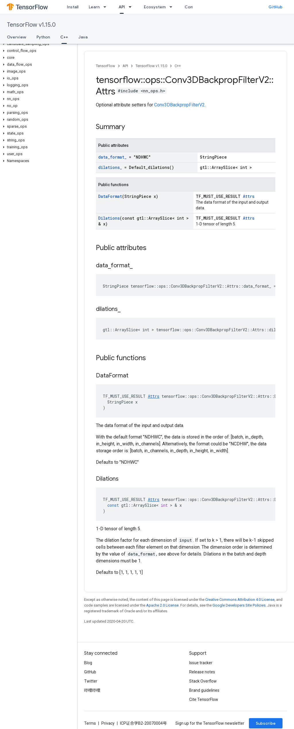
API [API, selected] (122, 6)
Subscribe (266, 723)
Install (72, 6)
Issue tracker (200, 662)
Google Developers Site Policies (239, 605)
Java (83, 37)
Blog (88, 662)
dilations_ (110, 167)
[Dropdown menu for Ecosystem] (172, 7)
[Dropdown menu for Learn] (106, 7)
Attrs (248, 196)
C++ (178, 66)
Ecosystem (155, 6)
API (125, 66)
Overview (16, 37)
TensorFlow (105, 66)
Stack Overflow (203, 681)
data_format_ (112, 157)
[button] (37, 43)
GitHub (275, 6)
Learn (94, 6)
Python (43, 37)
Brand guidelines (204, 690)
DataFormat (110, 196)
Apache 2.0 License (162, 605)
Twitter (90, 681)
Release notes (202, 672)
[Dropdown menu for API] (132, 7)
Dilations (109, 218)
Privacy (108, 723)
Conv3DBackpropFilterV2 (179, 105)
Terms (90, 723)
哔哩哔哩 (92, 690)
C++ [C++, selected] (64, 37)
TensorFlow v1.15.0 (31, 24)
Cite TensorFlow (203, 699)
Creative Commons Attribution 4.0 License (239, 599)
